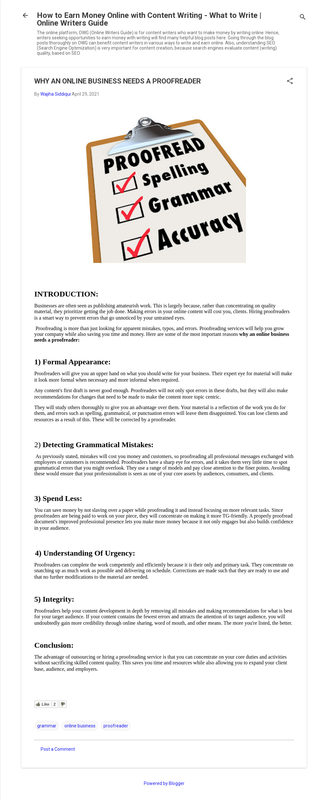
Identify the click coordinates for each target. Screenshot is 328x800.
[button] (290, 81)
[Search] (303, 17)
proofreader (115, 725)
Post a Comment (58, 749)
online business (79, 725)
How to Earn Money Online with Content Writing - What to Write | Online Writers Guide (149, 19)
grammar (46, 725)
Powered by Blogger (164, 783)
